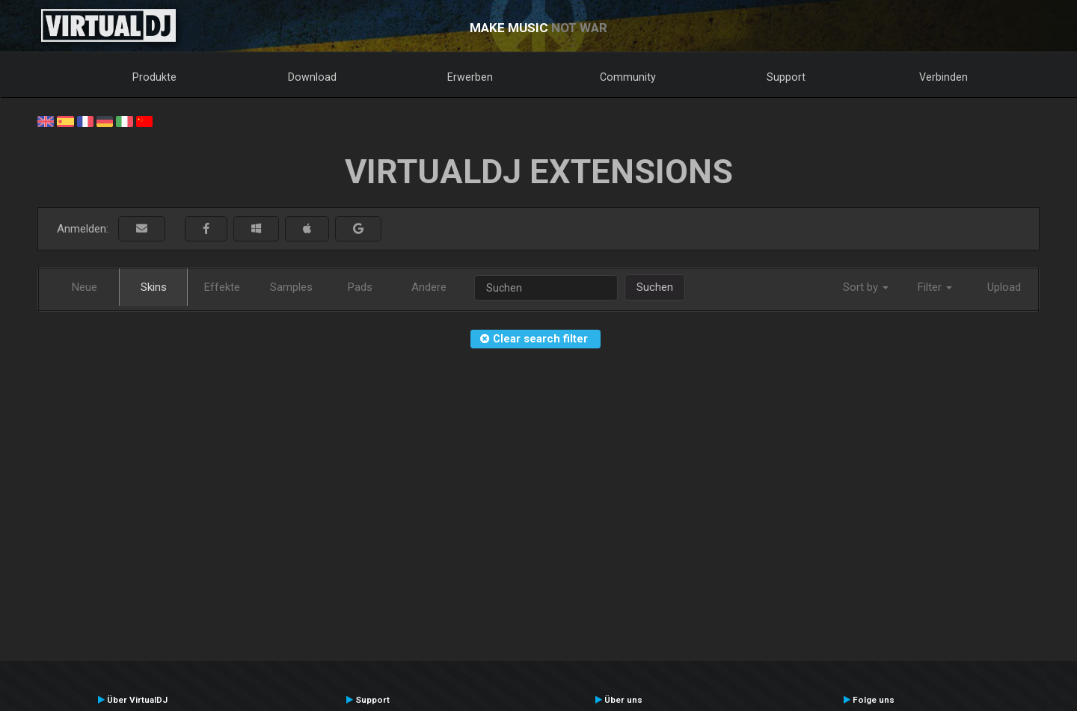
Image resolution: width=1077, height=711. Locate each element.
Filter (935, 287)
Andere (429, 287)
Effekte (222, 287)
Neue (84, 287)
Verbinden (943, 77)
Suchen (654, 287)
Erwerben (470, 77)
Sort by (866, 287)
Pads (360, 287)
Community (628, 77)
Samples (291, 287)
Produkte (154, 77)
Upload (1004, 287)
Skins (154, 287)
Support (786, 77)
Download (312, 77)
